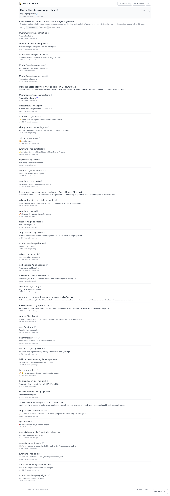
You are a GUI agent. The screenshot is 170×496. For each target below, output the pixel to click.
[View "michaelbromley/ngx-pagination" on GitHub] (52, 392)
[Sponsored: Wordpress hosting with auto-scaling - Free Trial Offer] (85, 298)
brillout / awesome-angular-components (38, 359)
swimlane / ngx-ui (27, 211)
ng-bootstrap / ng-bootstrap (32, 265)
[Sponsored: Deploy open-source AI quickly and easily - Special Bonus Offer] (85, 193)
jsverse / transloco (27, 370)
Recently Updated (55, 27)
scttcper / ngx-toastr (28, 138)
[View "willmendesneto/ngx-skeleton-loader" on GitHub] (56, 200)
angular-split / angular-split (32, 410)
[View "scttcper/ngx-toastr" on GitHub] (39, 138)
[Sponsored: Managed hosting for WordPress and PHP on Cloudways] (85, 88)
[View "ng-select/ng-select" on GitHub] (39, 160)
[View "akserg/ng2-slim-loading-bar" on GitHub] (48, 127)
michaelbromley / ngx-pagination (34, 391)
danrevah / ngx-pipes (29, 116)
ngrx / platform (26, 327)
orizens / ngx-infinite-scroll (31, 170)
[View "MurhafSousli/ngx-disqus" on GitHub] (45, 243)
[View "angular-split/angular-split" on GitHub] (46, 410)
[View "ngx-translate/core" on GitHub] (39, 338)
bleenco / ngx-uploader (30, 221)
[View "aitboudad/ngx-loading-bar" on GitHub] (47, 43)
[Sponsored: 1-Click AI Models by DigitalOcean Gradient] (85, 403)
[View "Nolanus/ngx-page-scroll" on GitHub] (44, 348)
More (146, 10)
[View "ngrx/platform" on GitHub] (35, 327)
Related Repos (30, 3)
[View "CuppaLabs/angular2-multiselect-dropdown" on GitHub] (62, 432)
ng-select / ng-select (28, 159)
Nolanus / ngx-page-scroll (31, 348)
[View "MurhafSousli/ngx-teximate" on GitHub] (47, 76)
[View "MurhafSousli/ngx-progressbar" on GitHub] (57, 10)
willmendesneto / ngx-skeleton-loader (37, 200)
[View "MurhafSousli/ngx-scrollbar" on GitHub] (47, 54)
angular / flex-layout (28, 316)
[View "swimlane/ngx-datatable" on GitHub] (44, 149)
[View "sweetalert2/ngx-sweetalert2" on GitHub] (48, 276)
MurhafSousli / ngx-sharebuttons (34, 95)
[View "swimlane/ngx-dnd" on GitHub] (39, 454)
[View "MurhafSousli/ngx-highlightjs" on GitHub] (49, 475)
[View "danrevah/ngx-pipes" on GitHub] (40, 116)
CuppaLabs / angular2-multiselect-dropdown (40, 432)
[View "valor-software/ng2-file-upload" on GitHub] (50, 464)
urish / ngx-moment (28, 254)
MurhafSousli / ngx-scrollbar (32, 54)
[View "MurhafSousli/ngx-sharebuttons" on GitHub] (51, 95)
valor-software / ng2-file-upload (34, 464)
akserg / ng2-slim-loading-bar (33, 127)
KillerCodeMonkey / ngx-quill (32, 381)
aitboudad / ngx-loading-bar (32, 43)
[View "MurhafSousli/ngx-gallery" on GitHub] (45, 65)
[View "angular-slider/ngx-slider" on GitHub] (45, 232)
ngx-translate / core (28, 337)
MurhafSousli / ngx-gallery (31, 65)
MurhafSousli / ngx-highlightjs (33, 475)
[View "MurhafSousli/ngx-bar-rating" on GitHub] (48, 33)
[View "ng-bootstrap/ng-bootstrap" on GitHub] (47, 265)
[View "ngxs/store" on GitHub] (31, 421)
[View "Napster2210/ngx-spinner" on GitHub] (46, 106)
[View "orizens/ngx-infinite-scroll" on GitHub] (45, 170)
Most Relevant (32, 27)
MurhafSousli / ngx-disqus (31, 243)
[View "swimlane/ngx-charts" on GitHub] (41, 181)
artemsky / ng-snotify (29, 286)
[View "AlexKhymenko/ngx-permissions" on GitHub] (52, 305)
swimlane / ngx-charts (29, 181)
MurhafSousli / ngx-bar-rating (33, 32)
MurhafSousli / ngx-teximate (32, 76)
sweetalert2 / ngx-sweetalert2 (33, 275)
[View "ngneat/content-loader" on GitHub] (43, 443)
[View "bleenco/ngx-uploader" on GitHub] (42, 222)
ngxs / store (24, 421)
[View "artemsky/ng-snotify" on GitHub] (40, 286)
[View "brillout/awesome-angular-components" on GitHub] (58, 359)
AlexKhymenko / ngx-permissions (35, 305)
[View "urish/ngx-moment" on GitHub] (39, 254)
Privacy (139, 489)
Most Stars (43, 27)
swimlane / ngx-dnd (28, 453)
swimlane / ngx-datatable (31, 148)
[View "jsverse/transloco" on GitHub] (37, 370)
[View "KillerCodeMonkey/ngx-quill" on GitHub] (47, 381)
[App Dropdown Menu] (148, 4)
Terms (146, 489)
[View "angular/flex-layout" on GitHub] (39, 316)
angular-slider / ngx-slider (31, 232)
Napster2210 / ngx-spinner (31, 105)
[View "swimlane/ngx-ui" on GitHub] (37, 211)
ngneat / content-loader (30, 443)
